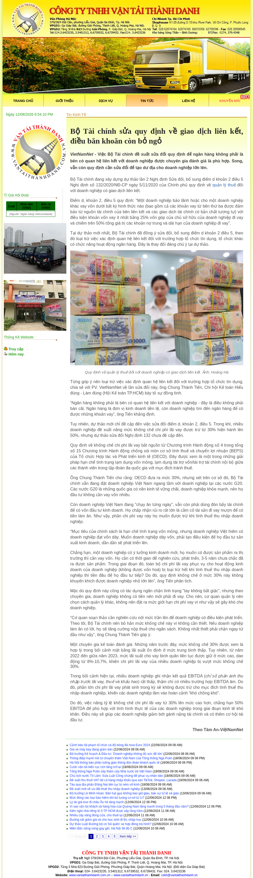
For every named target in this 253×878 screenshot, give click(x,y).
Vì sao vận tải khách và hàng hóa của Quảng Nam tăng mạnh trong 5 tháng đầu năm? (129, 806)
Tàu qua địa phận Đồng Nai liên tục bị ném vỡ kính (104, 784)
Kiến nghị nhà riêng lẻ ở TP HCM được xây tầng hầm (106, 811)
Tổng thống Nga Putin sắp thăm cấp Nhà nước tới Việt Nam (110, 771)
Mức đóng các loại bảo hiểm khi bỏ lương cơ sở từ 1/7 (107, 798)
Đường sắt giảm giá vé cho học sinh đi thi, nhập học (105, 819)
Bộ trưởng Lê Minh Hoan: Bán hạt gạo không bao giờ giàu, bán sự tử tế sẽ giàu (124, 793)
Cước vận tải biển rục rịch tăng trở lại (95, 767)
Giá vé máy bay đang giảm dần (91, 749)
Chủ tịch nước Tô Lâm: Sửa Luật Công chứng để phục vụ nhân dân (116, 776)
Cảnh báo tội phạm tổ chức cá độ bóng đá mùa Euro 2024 (110, 745)
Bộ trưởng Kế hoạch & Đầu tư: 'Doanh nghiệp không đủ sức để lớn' (116, 754)
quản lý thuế (224, 185)
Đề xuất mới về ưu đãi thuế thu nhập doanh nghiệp (105, 789)
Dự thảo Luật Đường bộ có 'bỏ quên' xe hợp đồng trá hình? (110, 824)
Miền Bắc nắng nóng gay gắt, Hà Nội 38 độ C (101, 828)
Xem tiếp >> (128, 836)
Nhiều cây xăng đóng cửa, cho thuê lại (96, 815)
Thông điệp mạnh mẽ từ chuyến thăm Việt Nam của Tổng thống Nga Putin (120, 758)
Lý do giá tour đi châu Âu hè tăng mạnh (97, 802)
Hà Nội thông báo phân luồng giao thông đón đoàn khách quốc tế (115, 762)
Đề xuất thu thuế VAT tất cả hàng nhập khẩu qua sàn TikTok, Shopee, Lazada (123, 780)
